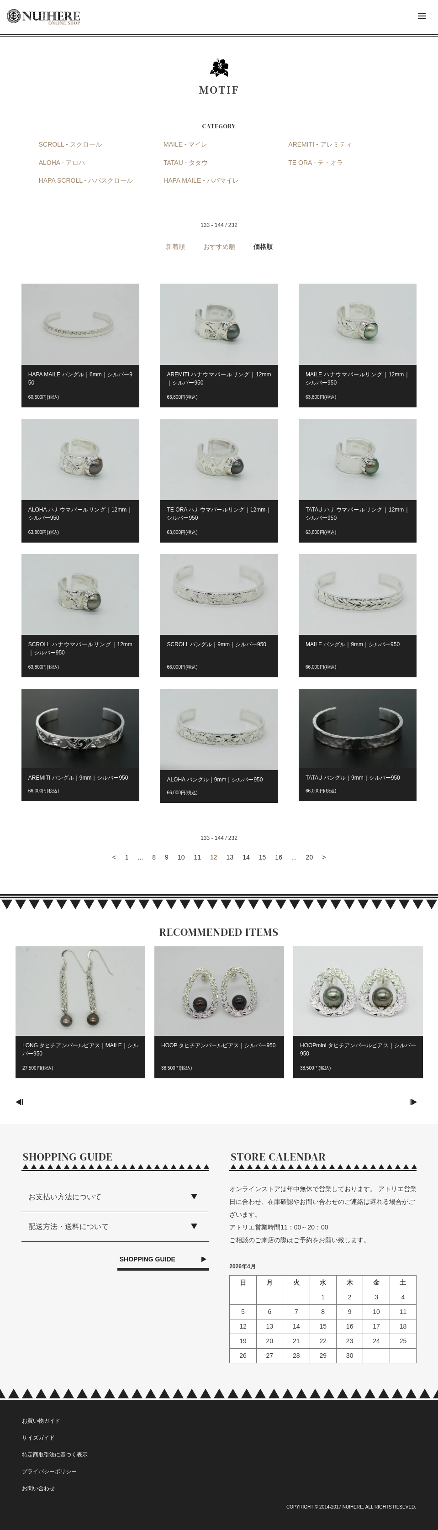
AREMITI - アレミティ (320, 144)
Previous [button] (22, 1102)
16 (278, 857)
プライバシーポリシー (49, 1471)
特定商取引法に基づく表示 (55, 1454)
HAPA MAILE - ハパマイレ (201, 180)
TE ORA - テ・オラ (315, 162)
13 (230, 857)
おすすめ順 (219, 246)
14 (246, 857)
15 (262, 857)
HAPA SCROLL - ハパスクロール (86, 180)
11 (197, 857)
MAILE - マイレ (185, 144)
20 (309, 857)
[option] (80, 1016)
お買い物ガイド (41, 1421)
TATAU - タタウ (186, 162)
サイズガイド (38, 1437)
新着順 (175, 246)
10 (181, 857)
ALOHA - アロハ (62, 162)
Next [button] (416, 1102)
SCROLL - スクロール (70, 144)
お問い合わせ (38, 1488)
